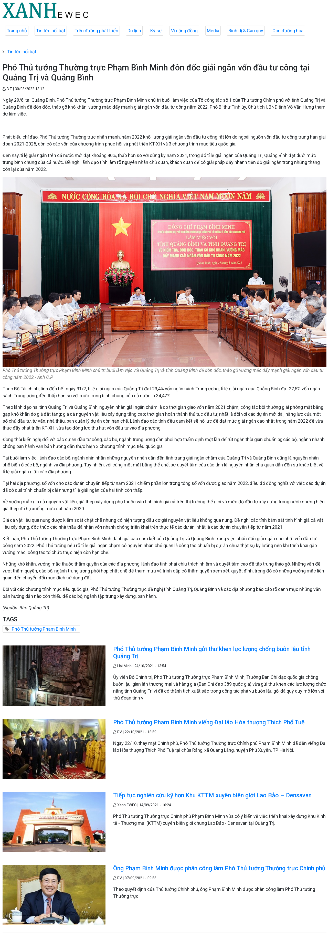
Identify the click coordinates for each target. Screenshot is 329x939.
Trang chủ (17, 30)
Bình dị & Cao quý (245, 30)
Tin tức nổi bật (50, 30)
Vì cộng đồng (184, 30)
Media (213, 30)
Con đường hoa (287, 30)
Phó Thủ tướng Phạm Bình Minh (44, 629)
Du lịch (134, 30)
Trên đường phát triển (96, 30)
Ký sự (156, 30)
